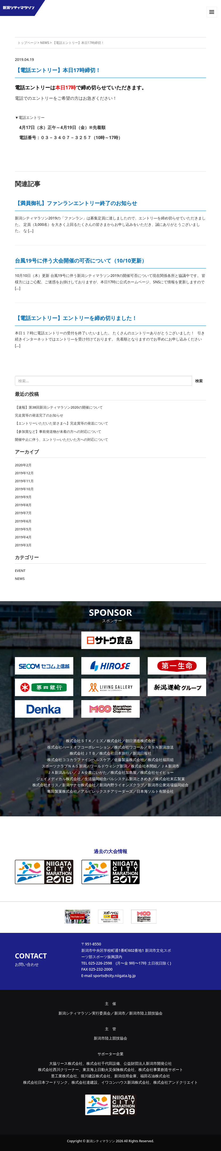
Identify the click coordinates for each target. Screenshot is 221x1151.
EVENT (20, 570)
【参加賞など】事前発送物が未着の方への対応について (58, 431)
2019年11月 (24, 481)
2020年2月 (23, 465)
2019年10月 (24, 489)
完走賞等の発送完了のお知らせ (39, 415)
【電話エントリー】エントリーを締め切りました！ (76, 318)
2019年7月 (23, 512)
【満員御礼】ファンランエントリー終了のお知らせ (76, 203)
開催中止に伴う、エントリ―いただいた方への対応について (61, 439)
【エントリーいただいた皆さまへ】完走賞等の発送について (61, 423)
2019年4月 (23, 537)
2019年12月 (24, 473)
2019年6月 (23, 521)
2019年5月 (23, 529)
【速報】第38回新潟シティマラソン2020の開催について (59, 407)
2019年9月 (23, 497)
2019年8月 (23, 504)
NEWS (44, 42)
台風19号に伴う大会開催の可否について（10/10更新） (81, 260)
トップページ (27, 42)
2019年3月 (23, 545)
